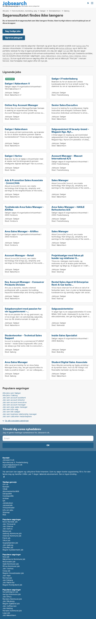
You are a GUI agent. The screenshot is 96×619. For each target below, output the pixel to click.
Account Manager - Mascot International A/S (67, 157)
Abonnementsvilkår (11, 491)
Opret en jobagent (13, 37)
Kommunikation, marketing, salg (24, 11)
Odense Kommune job (12, 536)
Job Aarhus (7, 529)
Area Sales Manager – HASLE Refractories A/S (68, 208)
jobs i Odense (75, 56)
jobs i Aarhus (62, 56)
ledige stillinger (65, 48)
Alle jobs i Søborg (10, 395)
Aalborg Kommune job (12, 533)
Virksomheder (9, 507)
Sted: (7, 95)
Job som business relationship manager (20, 414)
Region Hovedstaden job (13, 573)
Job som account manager (14, 405)
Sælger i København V (17, 83)
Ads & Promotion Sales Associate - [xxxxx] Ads (24, 181)
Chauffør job (8, 547)
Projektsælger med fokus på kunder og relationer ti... (68, 256)
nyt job (66, 51)
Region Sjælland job (11, 603)
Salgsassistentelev (63, 308)
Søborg (66, 11)
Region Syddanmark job (13, 550)
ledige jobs (81, 46)
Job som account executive (14, 402)
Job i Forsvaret (9, 524)
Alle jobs (6, 11)
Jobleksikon (8, 503)
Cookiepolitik (8, 496)
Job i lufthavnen (9, 606)
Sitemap (6, 512)
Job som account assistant (14, 398)
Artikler (6, 498)
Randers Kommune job (12, 599)
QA (4, 501)
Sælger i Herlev (13, 155)
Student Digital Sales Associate (70, 362)
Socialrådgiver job (10, 592)
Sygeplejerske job (10, 543)
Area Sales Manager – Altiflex (21, 231)
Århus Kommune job (11, 566)
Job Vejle (7, 575)
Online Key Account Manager (21, 105)
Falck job (6, 538)
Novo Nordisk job (10, 522)
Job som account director (14, 400)
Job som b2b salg (10, 409)
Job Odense (8, 526)
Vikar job (6, 540)
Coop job (6, 571)
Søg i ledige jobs (13, 31)
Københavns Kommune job (14, 559)
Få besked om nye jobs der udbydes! (88, 3)
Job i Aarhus (8, 568)
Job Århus (7, 596)
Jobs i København (48, 56)
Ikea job (6, 557)
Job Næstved (8, 582)
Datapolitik (7, 493)
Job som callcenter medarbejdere (17, 416)
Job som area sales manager (15, 407)
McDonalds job (9, 561)
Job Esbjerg (8, 580)
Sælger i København (16, 129)
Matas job (7, 531)
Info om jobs (8, 510)
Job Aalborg (8, 545)
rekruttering (8, 53)
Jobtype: (9, 92)
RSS (4, 515)
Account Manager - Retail (19, 255)
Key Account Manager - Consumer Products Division (24, 283)
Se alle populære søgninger (17, 421)
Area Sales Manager (16, 362)
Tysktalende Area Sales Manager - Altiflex (24, 208)
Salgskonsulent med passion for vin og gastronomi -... (23, 310)
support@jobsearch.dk (12, 465)
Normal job (7, 578)
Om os (5, 484)
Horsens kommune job (12, 610)
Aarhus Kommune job (12, 594)
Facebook (4, 476)
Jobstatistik (8, 505)
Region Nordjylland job (12, 585)
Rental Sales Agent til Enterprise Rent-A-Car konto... (70, 283)
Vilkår (5, 489)
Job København (9, 615)
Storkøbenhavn (55, 11)
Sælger (43, 11)
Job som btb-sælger (11, 412)
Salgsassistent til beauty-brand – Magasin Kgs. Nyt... (70, 130)
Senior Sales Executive (65, 105)
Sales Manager (60, 180)
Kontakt (6, 487)
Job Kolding (8, 608)
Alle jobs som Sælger (12, 393)
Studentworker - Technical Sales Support (23, 336)
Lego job (6, 613)
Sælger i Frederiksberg (64, 78)
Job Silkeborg (9, 601)
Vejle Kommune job (11, 564)
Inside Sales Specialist (64, 335)
